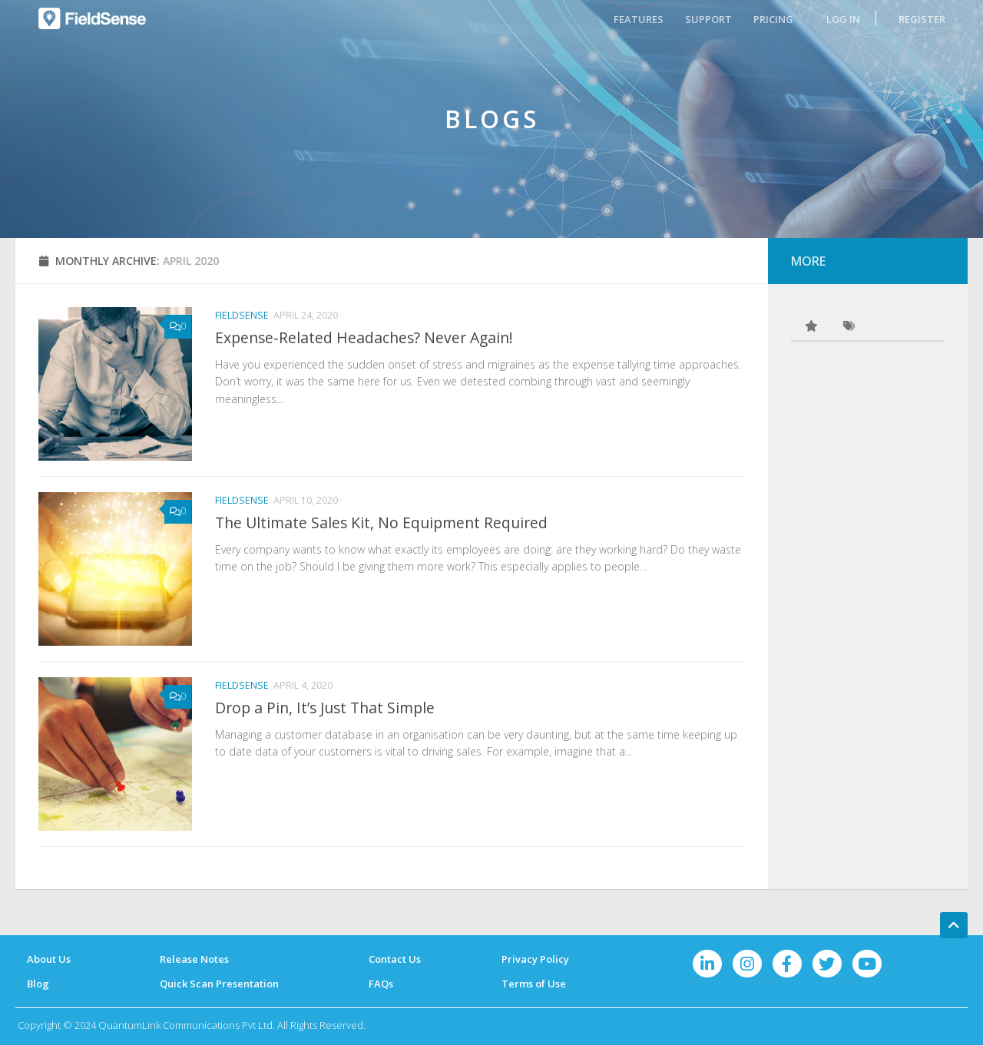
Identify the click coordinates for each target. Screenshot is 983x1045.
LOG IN (843, 19)
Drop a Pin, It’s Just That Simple (325, 707)
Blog (38, 983)
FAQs (381, 983)
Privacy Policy (535, 959)
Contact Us (395, 959)
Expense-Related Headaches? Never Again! (364, 337)
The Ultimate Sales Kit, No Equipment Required (381, 522)
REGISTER (922, 19)
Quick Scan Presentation (219, 983)
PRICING (773, 19)
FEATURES (639, 19)
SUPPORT (708, 19)
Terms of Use (533, 983)
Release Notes (194, 959)
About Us (49, 959)
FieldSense (242, 315)
